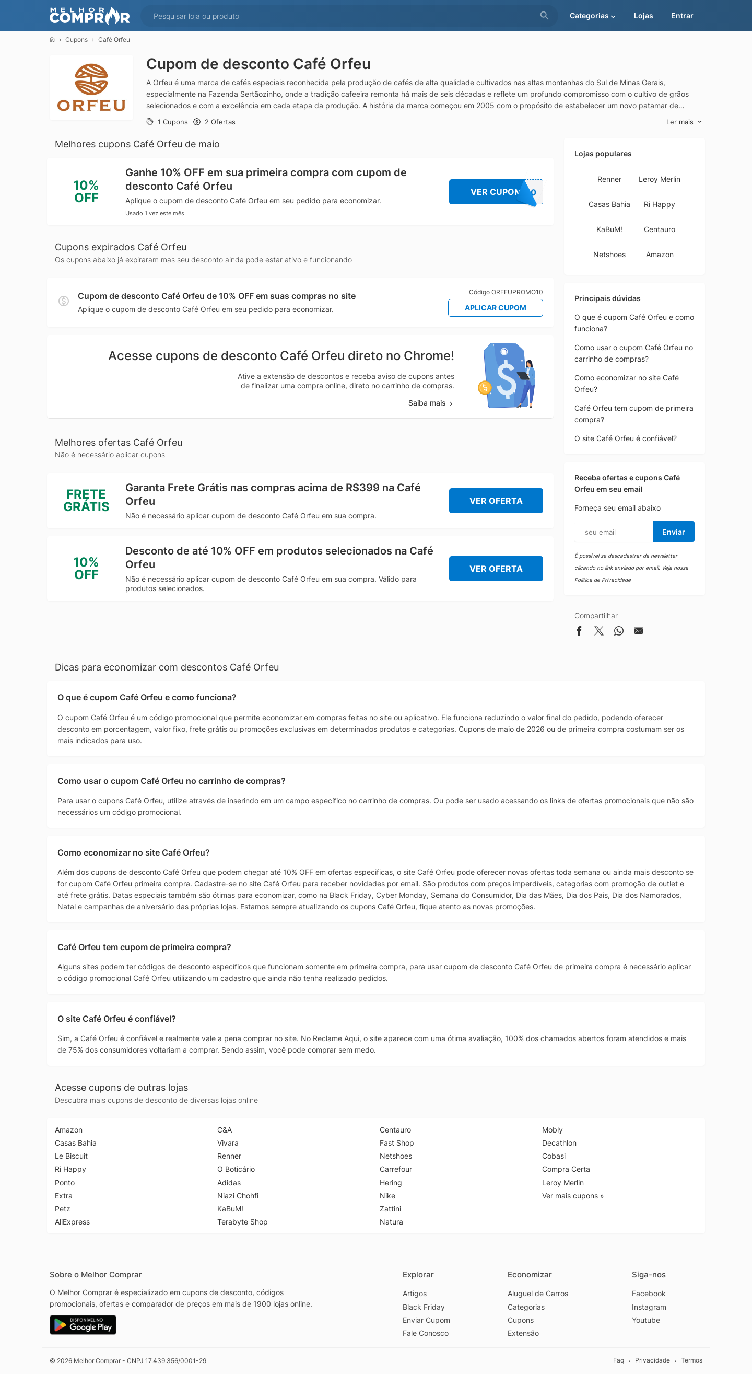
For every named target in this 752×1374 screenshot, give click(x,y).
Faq (618, 1361)
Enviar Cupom (426, 1319)
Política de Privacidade (602, 579)
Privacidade (652, 1361)
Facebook (649, 1293)
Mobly (552, 1129)
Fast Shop (397, 1142)
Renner (609, 179)
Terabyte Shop (242, 1221)
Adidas (229, 1182)
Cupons (76, 39)
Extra (64, 1195)
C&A (224, 1129)
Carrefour (396, 1168)
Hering (391, 1182)
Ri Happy (659, 204)
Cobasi (554, 1155)
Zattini (390, 1208)
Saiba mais (431, 402)
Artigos (415, 1293)
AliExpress (72, 1221)
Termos (691, 1361)
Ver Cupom (507, 191)
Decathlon (559, 1142)
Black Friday (424, 1306)
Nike (387, 1195)
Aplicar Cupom (495, 307)
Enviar (673, 531)
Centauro (659, 229)
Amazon (660, 254)
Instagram (649, 1306)
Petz (62, 1208)
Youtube (646, 1319)
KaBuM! (609, 229)
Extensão (523, 1333)
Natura (391, 1221)
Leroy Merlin (659, 179)
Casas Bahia (609, 204)
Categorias (526, 1306)
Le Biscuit (71, 1155)
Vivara (228, 1142)
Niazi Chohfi (237, 1195)
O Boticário (236, 1168)
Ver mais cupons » (573, 1195)
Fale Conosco (426, 1333)
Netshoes (609, 254)
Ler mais (684, 122)
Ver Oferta (496, 500)
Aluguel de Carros (538, 1293)
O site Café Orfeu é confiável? (625, 438)
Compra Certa (566, 1168)
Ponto (65, 1182)
